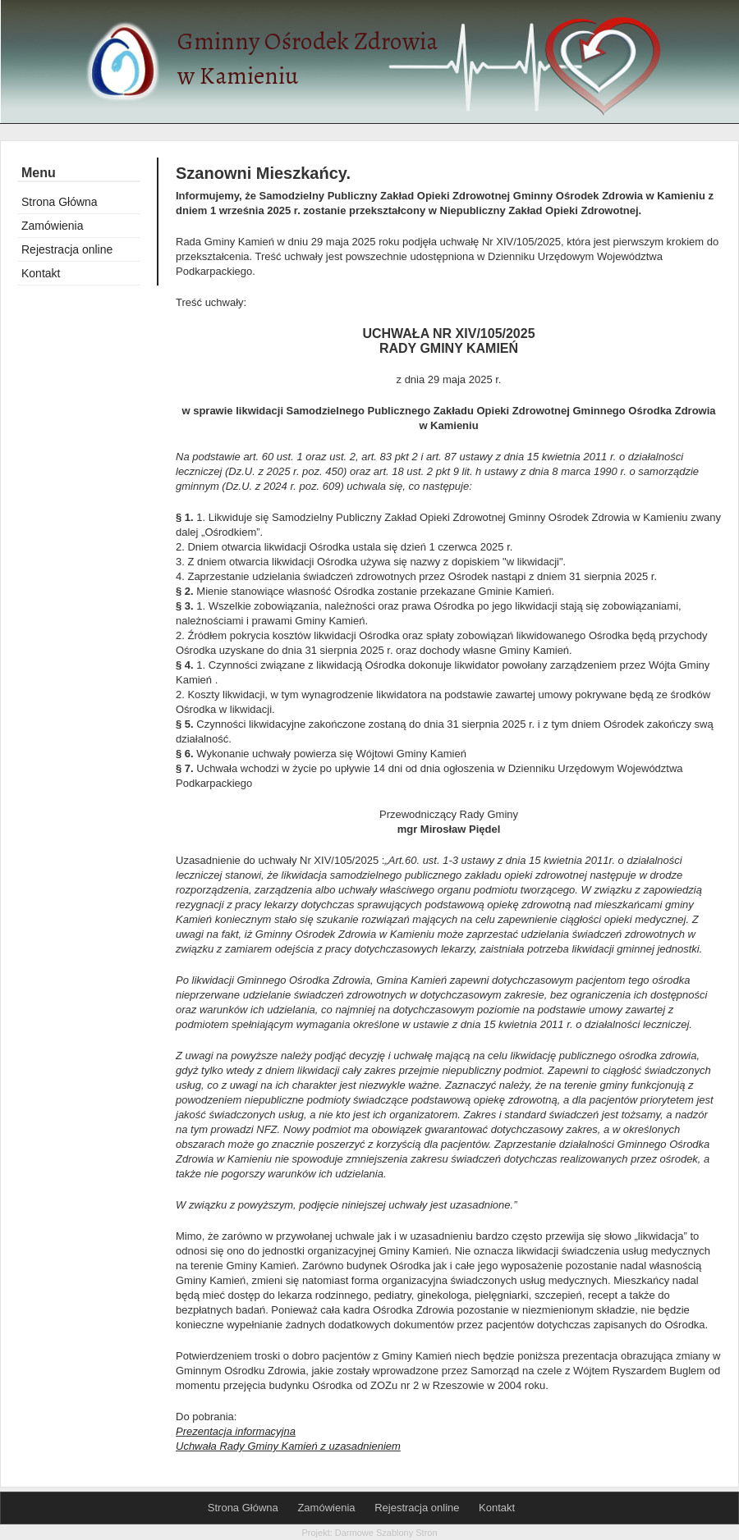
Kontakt (40, 273)
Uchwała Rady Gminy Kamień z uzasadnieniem (288, 1446)
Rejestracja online (66, 249)
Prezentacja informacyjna (236, 1431)
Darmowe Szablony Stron (386, 1533)
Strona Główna (59, 201)
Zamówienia (52, 225)
